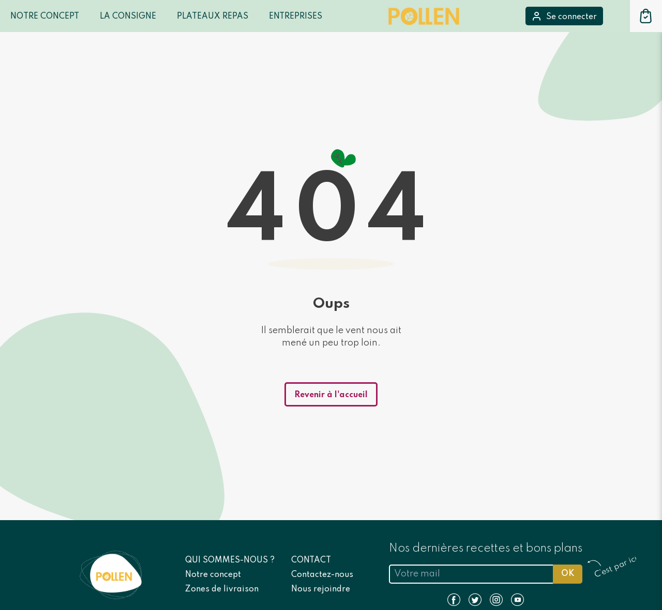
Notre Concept (44, 16)
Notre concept (213, 575)
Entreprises (295, 16)
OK (567, 574)
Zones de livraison (222, 589)
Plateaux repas (212, 16)
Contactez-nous (322, 575)
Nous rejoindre (320, 589)
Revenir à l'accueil (331, 395)
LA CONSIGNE (128, 16)
